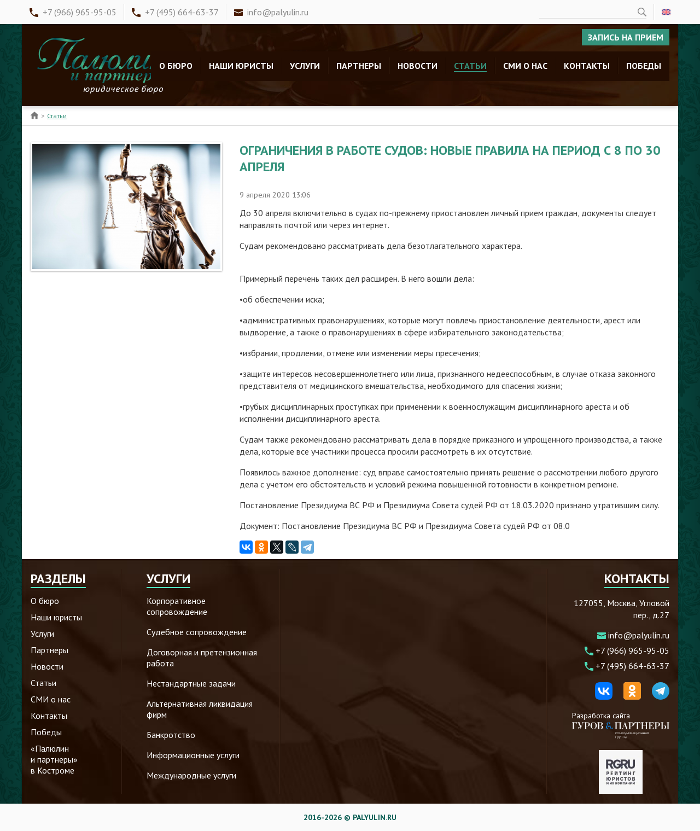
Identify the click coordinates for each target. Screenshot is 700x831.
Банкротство (171, 734)
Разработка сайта (620, 725)
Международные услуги (191, 775)
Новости (418, 65)
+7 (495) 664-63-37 (182, 12)
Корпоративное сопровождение (177, 606)
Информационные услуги (193, 754)
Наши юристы (241, 65)
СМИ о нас (525, 65)
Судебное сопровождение (197, 631)
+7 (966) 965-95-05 (79, 12)
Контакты (587, 65)
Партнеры (358, 65)
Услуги (305, 65)
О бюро (175, 65)
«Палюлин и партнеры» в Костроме (54, 759)
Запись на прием (625, 37)
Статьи (470, 65)
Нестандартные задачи (191, 683)
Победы (643, 65)
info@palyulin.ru (277, 12)
